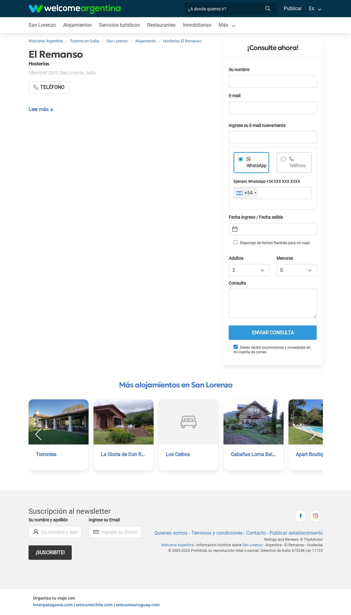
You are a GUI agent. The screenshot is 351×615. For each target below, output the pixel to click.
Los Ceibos (178, 454)
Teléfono (298, 165)
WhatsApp (256, 165)
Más (224, 25)
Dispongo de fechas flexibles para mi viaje (271, 242)
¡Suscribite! (50, 552)
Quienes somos (169, 533)
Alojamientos (77, 25)
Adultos (236, 258)
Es (311, 8)
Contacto (255, 533)
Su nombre (239, 69)
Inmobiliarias (198, 25)
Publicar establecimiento (296, 533)
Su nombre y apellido (49, 520)
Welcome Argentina (179, 545)
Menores (285, 258)
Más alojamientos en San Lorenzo (175, 385)
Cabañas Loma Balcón (255, 454)
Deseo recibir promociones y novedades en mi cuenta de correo (272, 349)
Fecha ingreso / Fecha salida (257, 217)
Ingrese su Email (105, 520)
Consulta (237, 283)
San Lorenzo (42, 25)
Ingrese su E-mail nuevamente (259, 125)
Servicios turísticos (119, 25)
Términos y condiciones (215, 533)
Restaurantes (162, 25)
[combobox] (246, 193)
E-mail (235, 95)
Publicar (292, 8)
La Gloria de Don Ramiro (127, 454)
